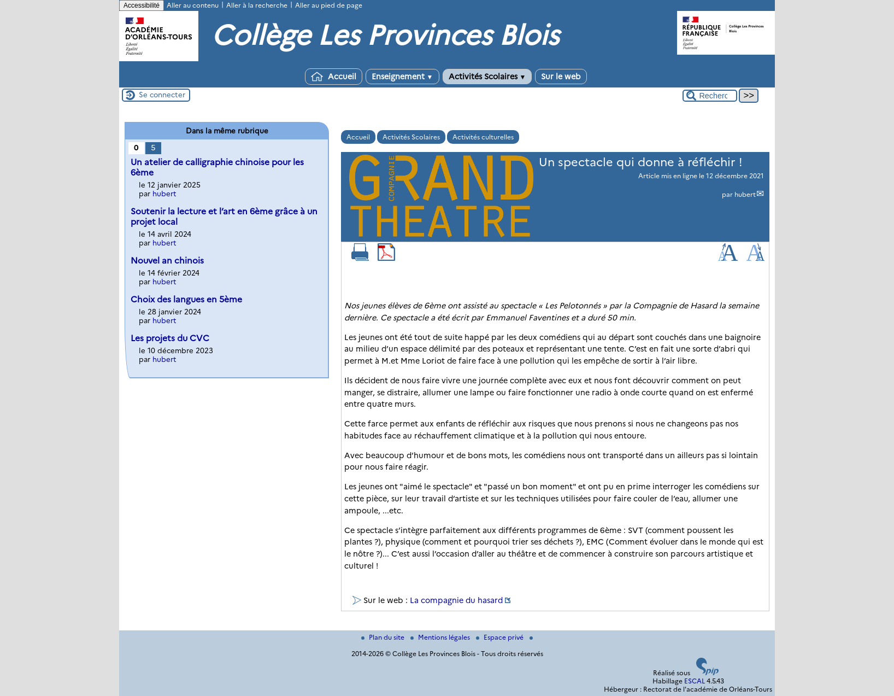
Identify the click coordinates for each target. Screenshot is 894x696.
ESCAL (694, 681)
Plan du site (383, 637)
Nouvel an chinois (167, 260)
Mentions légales (441, 637)
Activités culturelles (483, 137)
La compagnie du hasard (456, 600)
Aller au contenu (193, 5)
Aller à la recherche (256, 5)
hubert (745, 194)
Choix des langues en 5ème (186, 299)
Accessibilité (141, 5)
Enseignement (402, 76)
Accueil (333, 76)
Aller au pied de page (328, 5)
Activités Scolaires (487, 76)
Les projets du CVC (170, 338)
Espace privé (500, 637)
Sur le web (561, 76)
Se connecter (162, 94)
